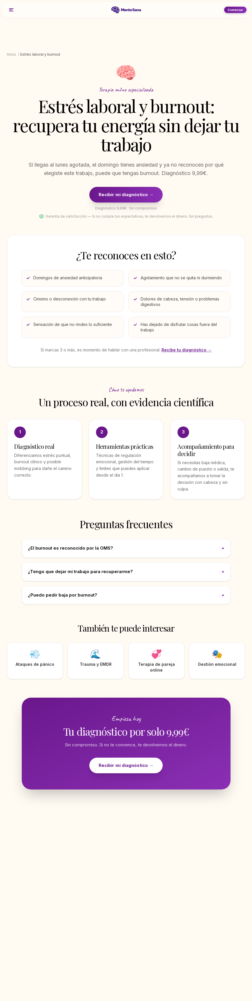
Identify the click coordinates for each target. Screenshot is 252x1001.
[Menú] (11, 9)
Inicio (11, 54)
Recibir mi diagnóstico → (126, 194)
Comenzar (235, 10)
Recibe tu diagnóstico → (187, 349)
